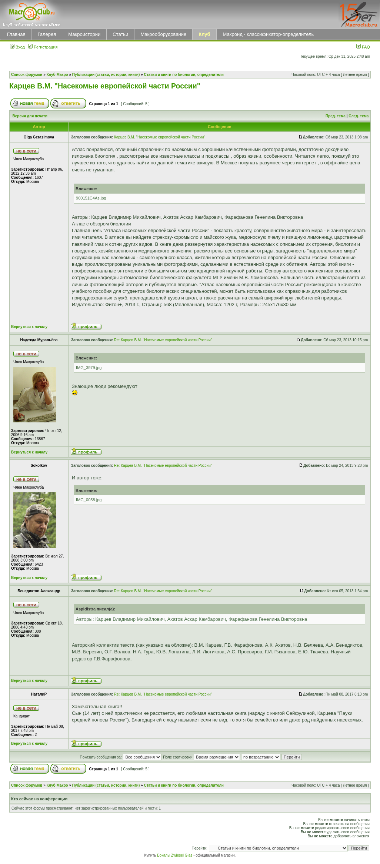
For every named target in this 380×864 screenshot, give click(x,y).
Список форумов (27, 75)
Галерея (46, 34)
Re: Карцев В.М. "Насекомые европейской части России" (163, 340)
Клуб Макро (57, 75)
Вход (17, 47)
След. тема (359, 116)
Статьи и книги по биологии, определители (184, 75)
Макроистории (84, 34)
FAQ (363, 47)
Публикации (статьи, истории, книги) (106, 75)
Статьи (120, 34)
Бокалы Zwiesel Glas (175, 855)
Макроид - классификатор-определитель (268, 34)
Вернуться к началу (29, 327)
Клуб (204, 34)
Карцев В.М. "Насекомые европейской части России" (104, 86)
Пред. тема (336, 116)
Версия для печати (30, 116)
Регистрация (42, 47)
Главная (16, 34)
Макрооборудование (163, 34)
